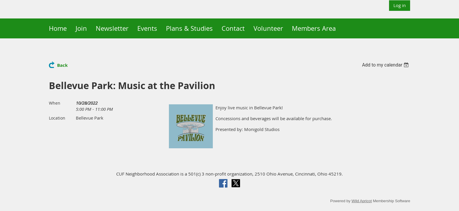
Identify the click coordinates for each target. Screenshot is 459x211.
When (54, 103)
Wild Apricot (362, 201)
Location (57, 118)
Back (62, 65)
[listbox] (386, 65)
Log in (399, 5)
